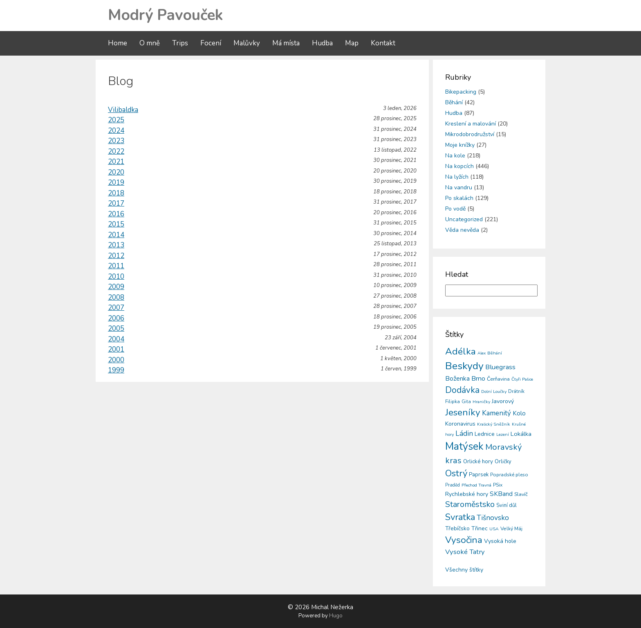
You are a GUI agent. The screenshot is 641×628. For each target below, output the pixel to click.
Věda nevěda (462, 230)
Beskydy (464, 366)
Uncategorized (464, 219)
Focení (210, 43)
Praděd (452, 485)
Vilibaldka (123, 109)
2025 (116, 120)
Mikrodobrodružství (469, 134)
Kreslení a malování (470, 124)
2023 (116, 141)
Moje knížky (460, 145)
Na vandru (458, 187)
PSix (497, 485)
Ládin (464, 433)
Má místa (286, 43)
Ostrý (456, 473)
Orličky (503, 461)
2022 (116, 151)
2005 (116, 328)
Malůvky (246, 43)
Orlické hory (478, 461)
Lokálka (521, 434)
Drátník (516, 391)
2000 (116, 360)
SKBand (501, 493)
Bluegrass (500, 367)
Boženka (457, 378)
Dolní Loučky (494, 391)
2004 (116, 339)
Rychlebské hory (466, 494)
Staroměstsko (470, 504)
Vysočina (463, 540)
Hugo (336, 615)
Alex (481, 353)
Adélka (460, 351)
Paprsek (479, 474)
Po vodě (455, 209)
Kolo (519, 413)
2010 (116, 276)
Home (117, 43)
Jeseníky (462, 412)
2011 (116, 266)
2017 (116, 203)
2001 (116, 349)
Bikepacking (460, 92)
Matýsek (464, 446)
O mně (149, 43)
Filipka (452, 401)
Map (352, 43)
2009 (116, 287)
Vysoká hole (500, 541)
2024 (116, 130)
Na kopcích (459, 166)
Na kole (455, 155)
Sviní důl (506, 505)
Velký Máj (511, 528)
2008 (116, 297)
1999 (116, 370)
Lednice (485, 434)
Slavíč (521, 494)
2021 (116, 161)
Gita (466, 402)
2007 (116, 307)
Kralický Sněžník (493, 424)
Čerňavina (498, 378)
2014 (116, 235)
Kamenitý (496, 413)
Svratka (460, 517)
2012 (116, 255)
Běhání (454, 102)
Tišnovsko (493, 518)
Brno (478, 378)
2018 (116, 193)
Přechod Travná (476, 485)
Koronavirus (460, 424)
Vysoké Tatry (465, 551)
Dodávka (462, 390)
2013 (116, 245)
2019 (116, 182)
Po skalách (459, 198)
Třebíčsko (457, 528)
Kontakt (383, 43)
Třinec (479, 528)
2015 (116, 224)
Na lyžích (456, 177)
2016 (116, 214)
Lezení (502, 434)
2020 (116, 172)
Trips (180, 43)
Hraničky (481, 402)
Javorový (503, 401)
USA (494, 529)
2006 (116, 318)
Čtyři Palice (522, 379)
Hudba (322, 43)
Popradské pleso (509, 474)
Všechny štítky (464, 570)
